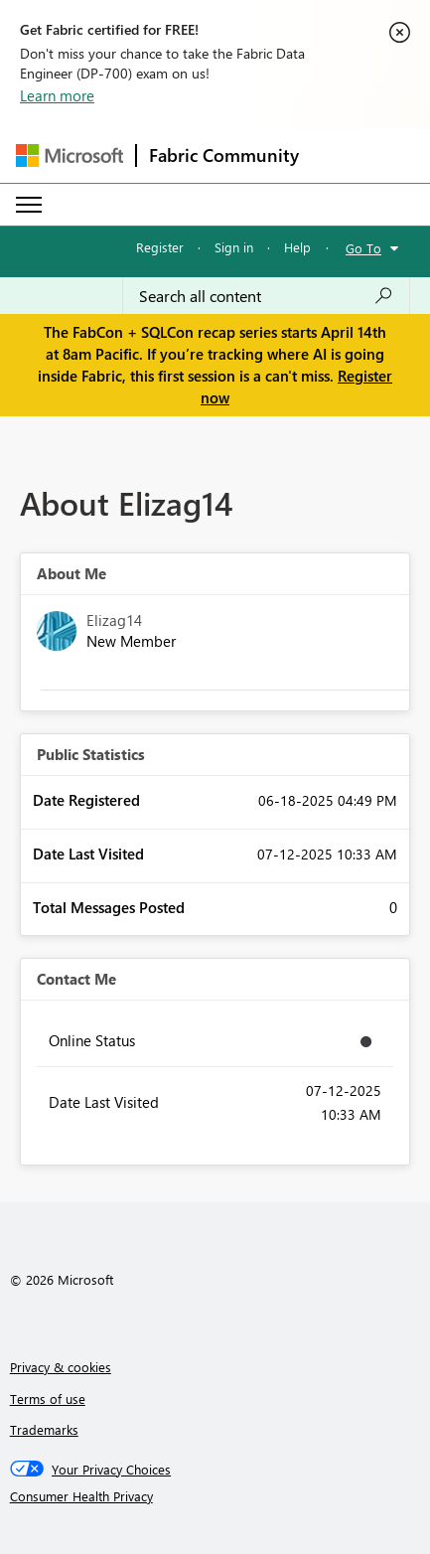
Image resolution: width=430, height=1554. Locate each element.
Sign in (234, 246)
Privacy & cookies (60, 1366)
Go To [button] (363, 247)
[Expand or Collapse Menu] (29, 205)
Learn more (57, 95)
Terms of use (47, 1398)
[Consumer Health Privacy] (215, 1496)
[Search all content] (266, 296)
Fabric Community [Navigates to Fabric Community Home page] (224, 155)
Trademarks (44, 1429)
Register (160, 246)
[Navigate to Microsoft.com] (69, 155)
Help (297, 246)
